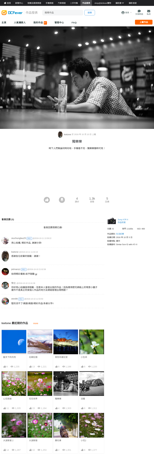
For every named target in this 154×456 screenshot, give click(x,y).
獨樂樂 (58, 399)
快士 (13, 283)
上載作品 (144, 22)
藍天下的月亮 (9, 357)
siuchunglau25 (18, 238)
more (35, 323)
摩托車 (58, 418)
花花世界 (33, 399)
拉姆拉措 (33, 357)
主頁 (4, 22)
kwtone (65, 134)
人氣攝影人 (20, 22)
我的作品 (40, 23)
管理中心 (59, 22)
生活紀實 (120, 234)
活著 (83, 399)
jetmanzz (15, 269)
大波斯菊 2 (8, 440)
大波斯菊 (33, 440)
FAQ (74, 22)
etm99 (14, 298)
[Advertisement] (77, 174)
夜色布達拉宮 (61, 357)
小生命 (84, 357)
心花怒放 (7, 399)
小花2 (83, 418)
